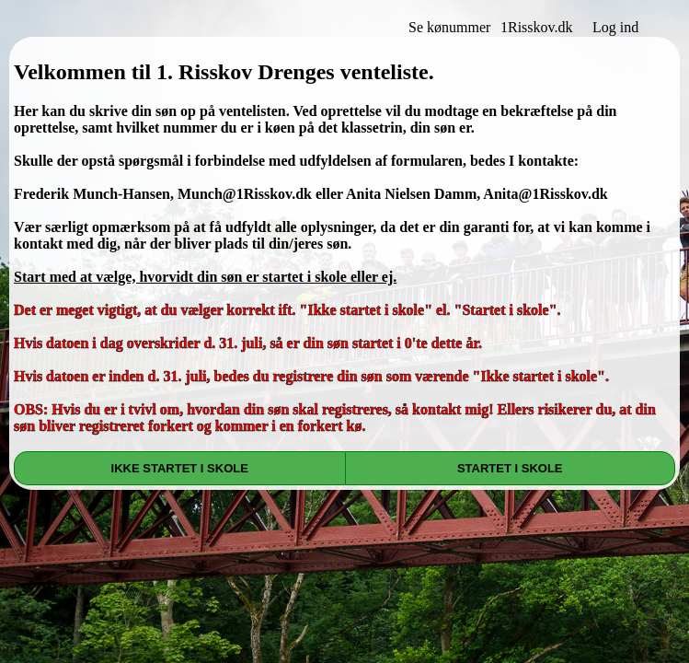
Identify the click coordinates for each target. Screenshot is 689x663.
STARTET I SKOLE (510, 468)
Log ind (615, 27)
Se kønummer (449, 27)
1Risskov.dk (536, 27)
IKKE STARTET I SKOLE (179, 468)
